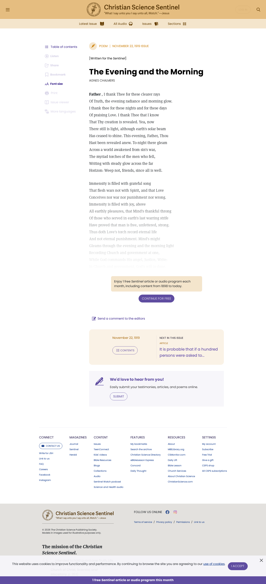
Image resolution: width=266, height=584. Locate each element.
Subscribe (207, 449)
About (171, 443)
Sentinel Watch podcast (107, 481)
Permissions (183, 521)
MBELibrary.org (176, 449)
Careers (43, 469)
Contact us (51, 445)
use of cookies (213, 564)
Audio (97, 476)
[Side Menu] (7, 9)
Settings (209, 437)
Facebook (44, 474)
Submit (116, 396)
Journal (73, 443)
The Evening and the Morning (144, 72)
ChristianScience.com (180, 481)
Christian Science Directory (145, 454)
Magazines (78, 437)
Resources (176, 437)
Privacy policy (164, 521)
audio (108, 487)
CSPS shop (208, 465)
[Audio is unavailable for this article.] (52, 56)
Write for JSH (46, 453)
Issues (97, 443)
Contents (123, 350)
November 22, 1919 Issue (128, 46)
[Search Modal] (258, 9)
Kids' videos (100, 454)
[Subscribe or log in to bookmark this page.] (56, 74)
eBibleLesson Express (142, 460)
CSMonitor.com (176, 454)
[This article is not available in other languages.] (60, 111)
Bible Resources (102, 460)
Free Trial (207, 454)
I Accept (238, 566)
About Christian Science (181, 476)
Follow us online (148, 511)
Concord (135, 465)
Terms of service (143, 521)
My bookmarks (138, 443)
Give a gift (207, 460)
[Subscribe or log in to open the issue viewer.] (57, 102)
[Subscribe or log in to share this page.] (52, 65)
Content (101, 437)
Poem (101, 46)
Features (137, 437)
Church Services (177, 470)
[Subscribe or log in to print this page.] (51, 93)
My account (209, 443)
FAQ (41, 463)
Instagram (45, 480)
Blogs (97, 465)
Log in (243, 10)
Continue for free (155, 298)
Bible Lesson (175, 465)
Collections (100, 470)
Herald (73, 454)
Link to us (44, 458)
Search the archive (141, 449)
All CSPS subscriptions (214, 470)
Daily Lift (172, 460)
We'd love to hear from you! (135, 379)
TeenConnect (101, 449)
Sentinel (74, 449)
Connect (46, 437)
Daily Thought (138, 470)
